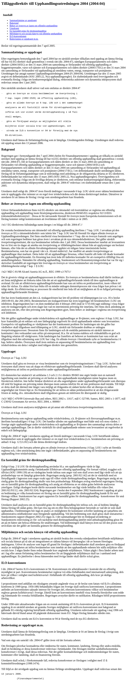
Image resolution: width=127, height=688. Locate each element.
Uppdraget (14, 28)
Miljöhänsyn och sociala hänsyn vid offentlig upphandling (36, 33)
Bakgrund (14, 23)
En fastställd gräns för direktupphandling (28, 31)
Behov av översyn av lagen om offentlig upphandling (33, 25)
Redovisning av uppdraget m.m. (24, 39)
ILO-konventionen (18, 36)
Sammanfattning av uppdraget (23, 20)
